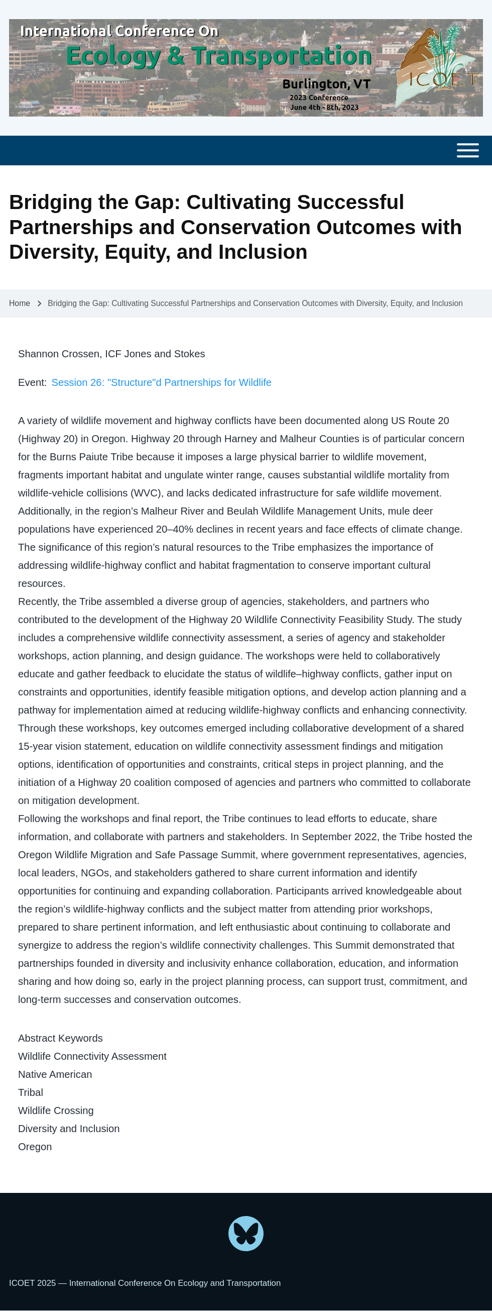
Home (19, 303)
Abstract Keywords (60, 1038)
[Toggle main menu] (246, 150)
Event (31, 382)
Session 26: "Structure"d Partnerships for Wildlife (161, 382)
